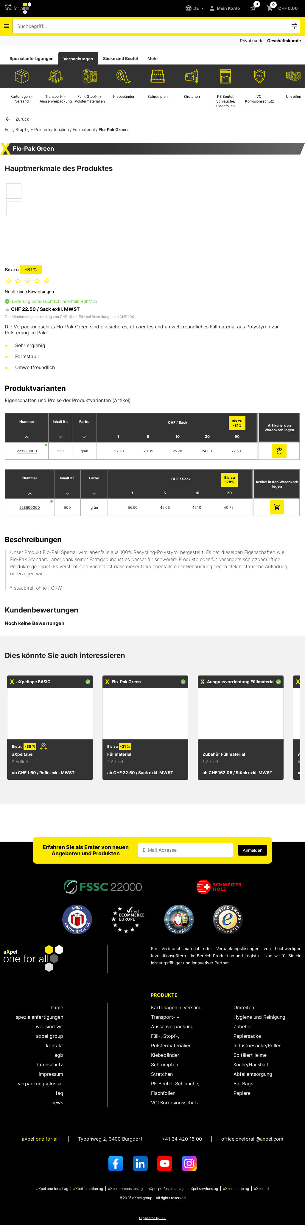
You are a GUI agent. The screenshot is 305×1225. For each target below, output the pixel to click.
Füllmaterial (84, 129)
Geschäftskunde (284, 40)
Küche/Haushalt (251, 1064)
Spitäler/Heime (250, 1055)
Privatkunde (252, 40)
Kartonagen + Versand (176, 1007)
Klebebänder (165, 1055)
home (57, 1007)
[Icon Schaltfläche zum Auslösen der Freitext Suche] (294, 26)
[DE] (196, 8)
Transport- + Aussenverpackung (172, 1021)
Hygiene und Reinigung (259, 1017)
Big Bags (243, 1084)
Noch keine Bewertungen (29, 291)
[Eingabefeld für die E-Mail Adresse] (185, 850)
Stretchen (162, 1074)
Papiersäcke (247, 1036)
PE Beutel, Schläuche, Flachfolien (175, 1088)
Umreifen (244, 1007)
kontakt (54, 1045)
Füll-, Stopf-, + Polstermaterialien (37, 129)
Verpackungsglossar (40, 1084)
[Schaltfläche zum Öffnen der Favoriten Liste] (254, 7)
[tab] (31, 58)
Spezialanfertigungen (32, 58)
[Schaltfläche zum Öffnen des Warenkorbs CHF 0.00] (283, 8)
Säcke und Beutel (120, 58)
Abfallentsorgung (253, 1074)
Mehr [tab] (152, 58)
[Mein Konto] (225, 8)
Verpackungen (78, 58)
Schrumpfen (164, 1064)
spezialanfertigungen (39, 1017)
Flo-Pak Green (113, 129)
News (57, 1103)
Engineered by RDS (152, 1218)
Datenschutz (49, 1064)
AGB (59, 1055)
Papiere (242, 1093)
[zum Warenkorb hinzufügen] (279, 451)
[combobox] (152, 26)
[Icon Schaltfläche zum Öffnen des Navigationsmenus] (7, 26)
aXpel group (49, 1036)
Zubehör (243, 1026)
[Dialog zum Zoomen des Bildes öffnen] (65, 211)
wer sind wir (49, 1026)
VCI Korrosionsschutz (175, 1103)
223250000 (27, 451)
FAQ (59, 1093)
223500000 (29, 507)
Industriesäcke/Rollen (257, 1045)
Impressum (51, 1074)
